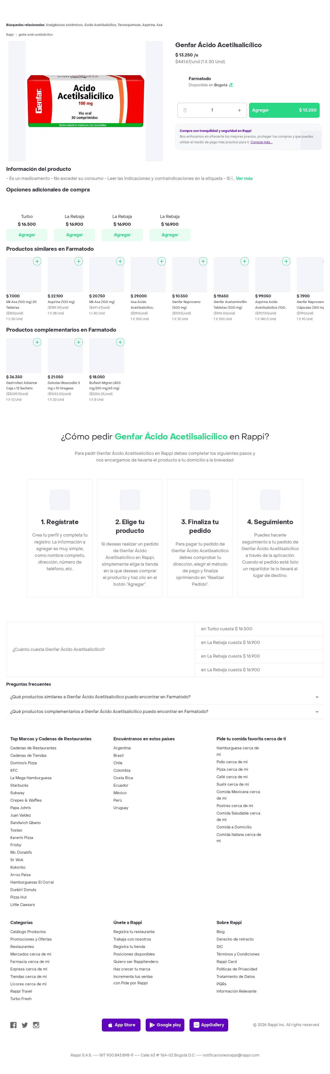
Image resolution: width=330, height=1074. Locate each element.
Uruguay (120, 808)
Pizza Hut (18, 897)
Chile (117, 763)
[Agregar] (37, 261)
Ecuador (120, 785)
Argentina (122, 748)
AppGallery (209, 1025)
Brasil (118, 755)
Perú (117, 800)
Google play (165, 1025)
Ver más (244, 178)
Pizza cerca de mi (232, 769)
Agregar (27, 235)
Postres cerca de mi (235, 805)
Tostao (16, 830)
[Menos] (185, 110)
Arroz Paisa (20, 874)
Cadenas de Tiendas (28, 755)
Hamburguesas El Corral (32, 882)
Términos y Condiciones (238, 954)
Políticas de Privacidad (237, 969)
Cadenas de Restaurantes (33, 748)
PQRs (222, 984)
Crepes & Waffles (26, 800)
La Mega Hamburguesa (31, 778)
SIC (220, 946)
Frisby (15, 845)
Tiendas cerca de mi (28, 976)
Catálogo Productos (28, 931)
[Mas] (239, 110)
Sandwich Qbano (25, 822)
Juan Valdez (20, 815)
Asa (159, 25)
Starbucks (19, 785)
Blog (221, 931)
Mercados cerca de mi (30, 954)
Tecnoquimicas (129, 25)
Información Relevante (237, 991)
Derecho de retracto (235, 939)
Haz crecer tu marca (131, 969)
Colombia (121, 770)
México (120, 793)
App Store (121, 1025)
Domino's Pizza (23, 763)
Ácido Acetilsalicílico (100, 25)
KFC (14, 770)
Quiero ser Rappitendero (135, 961)
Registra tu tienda (129, 946)
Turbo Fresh (20, 998)
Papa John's (20, 808)
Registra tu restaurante (134, 931)
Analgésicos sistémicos (64, 25)
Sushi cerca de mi (233, 784)
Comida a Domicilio (234, 827)
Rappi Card (227, 961)
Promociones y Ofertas (31, 939)
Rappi (10, 34)
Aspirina (148, 25)
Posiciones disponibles (134, 954)
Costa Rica (123, 778)
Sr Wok (16, 860)
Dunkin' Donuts (23, 889)
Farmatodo (200, 78)
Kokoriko (18, 867)
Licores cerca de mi (28, 984)
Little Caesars (22, 904)
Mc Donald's (21, 852)
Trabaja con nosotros (132, 939)
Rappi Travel (21, 991)
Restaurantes (22, 946)
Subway (17, 793)
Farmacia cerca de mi (30, 961)
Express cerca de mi (28, 969)
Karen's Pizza (21, 837)
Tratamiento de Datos (236, 976)
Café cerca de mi (232, 777)
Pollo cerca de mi (232, 762)
